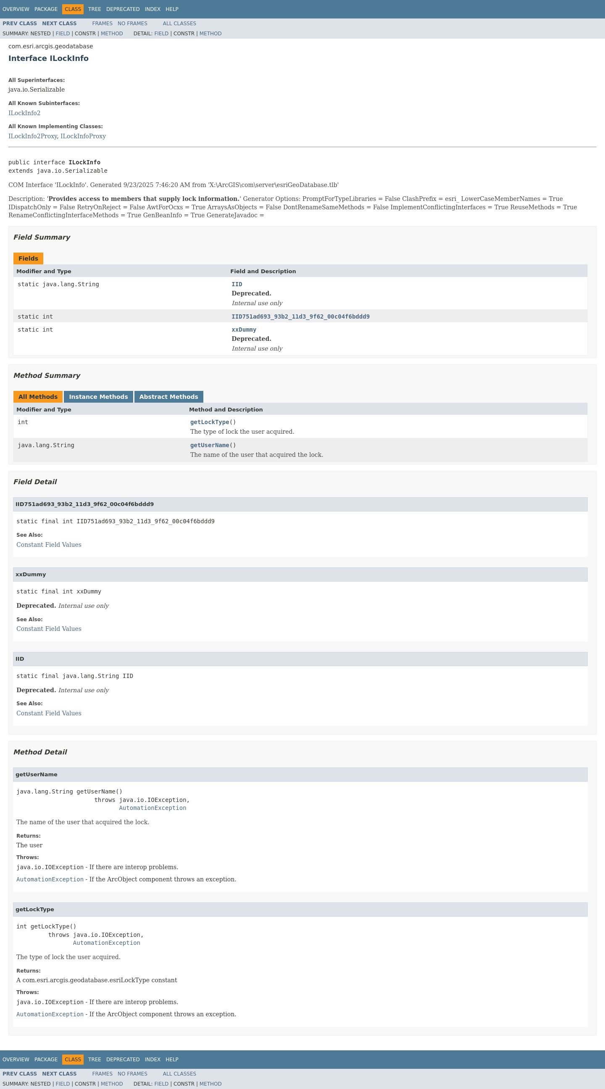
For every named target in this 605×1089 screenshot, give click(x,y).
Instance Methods (98, 396)
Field (62, 34)
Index (153, 9)
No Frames (132, 23)
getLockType (209, 422)
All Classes (179, 23)
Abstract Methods (168, 396)
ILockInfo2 (24, 113)
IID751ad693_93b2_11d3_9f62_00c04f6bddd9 (300, 316)
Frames (102, 23)
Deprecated (123, 9)
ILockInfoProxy (83, 136)
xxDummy (243, 329)
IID (236, 284)
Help (172, 9)
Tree (94, 9)
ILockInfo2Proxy (32, 136)
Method (112, 34)
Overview (16, 9)
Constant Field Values (49, 544)
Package (46, 9)
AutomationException (152, 807)
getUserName (209, 445)
